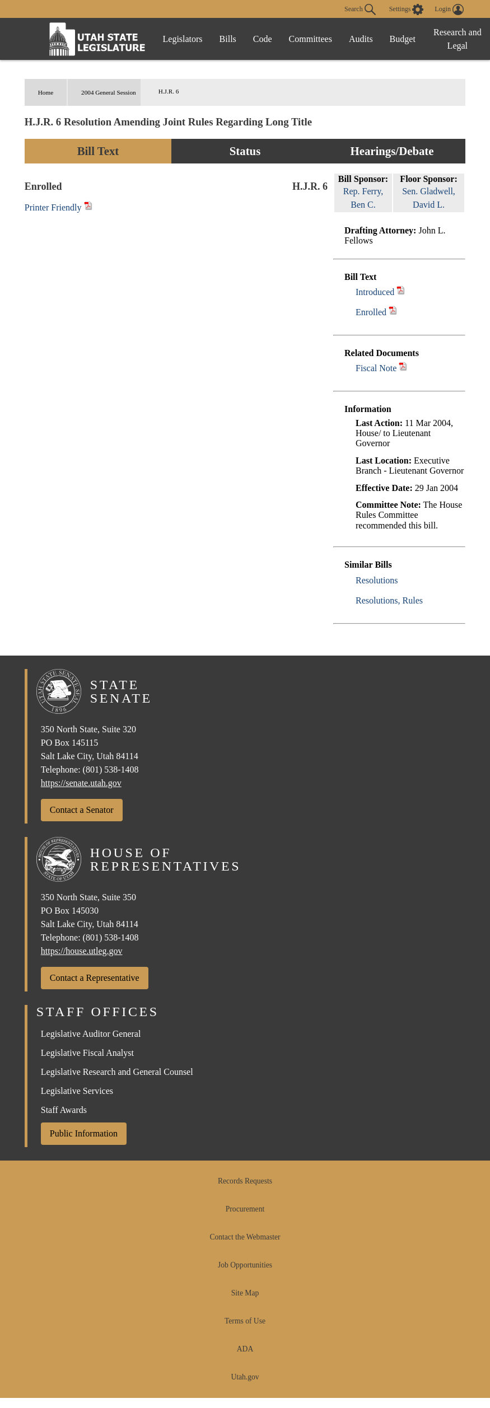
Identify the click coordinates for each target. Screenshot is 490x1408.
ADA (245, 1349)
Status (245, 150)
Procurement (245, 1209)
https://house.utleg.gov (82, 951)
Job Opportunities (245, 1265)
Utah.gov (245, 1377)
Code (262, 39)
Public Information (84, 1133)
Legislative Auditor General (91, 1034)
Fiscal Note (376, 368)
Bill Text (98, 150)
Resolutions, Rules (389, 600)
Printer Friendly (58, 207)
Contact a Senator (82, 810)
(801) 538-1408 (111, 769)
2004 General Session (108, 92)
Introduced (375, 292)
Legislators (183, 39)
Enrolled (371, 312)
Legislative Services (77, 1091)
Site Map (245, 1293)
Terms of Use (245, 1321)
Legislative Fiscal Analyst (87, 1053)
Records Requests (245, 1181)
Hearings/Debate (391, 150)
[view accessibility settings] (406, 9)
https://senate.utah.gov (81, 783)
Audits (361, 39)
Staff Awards (64, 1110)
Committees (310, 39)
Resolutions (377, 580)
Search (360, 9)
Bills (228, 39)
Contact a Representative (94, 978)
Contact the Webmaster (244, 1237)
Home (45, 92)
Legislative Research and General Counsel (117, 1072)
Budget (403, 39)
